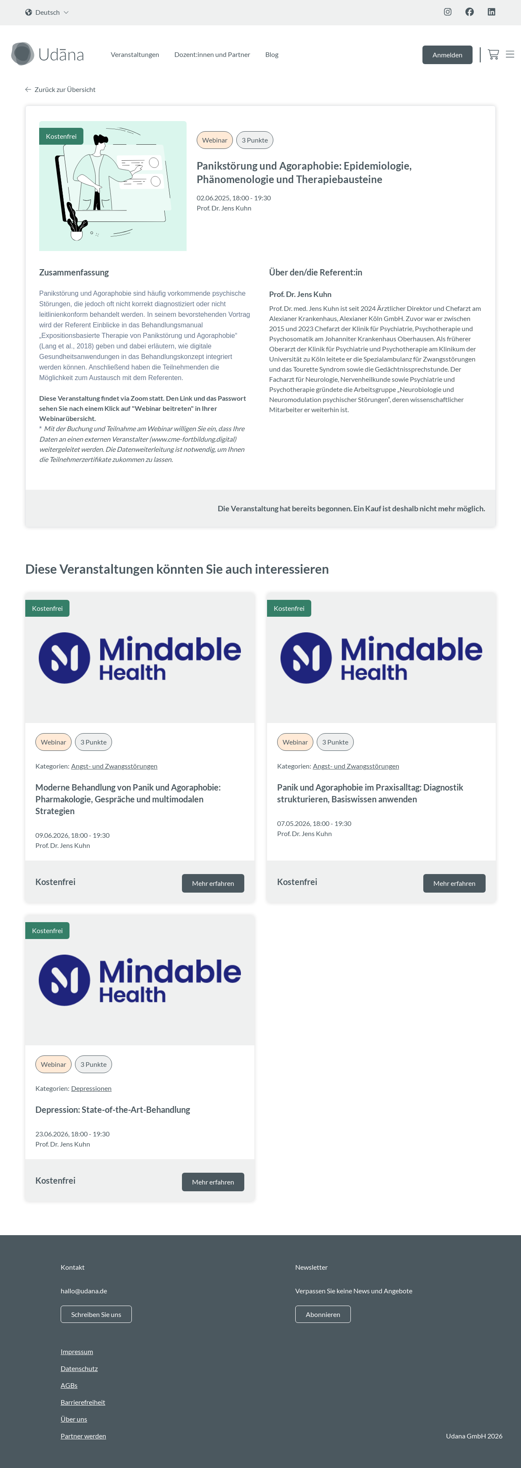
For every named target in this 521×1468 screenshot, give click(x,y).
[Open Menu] (510, 55)
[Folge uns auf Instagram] (448, 12)
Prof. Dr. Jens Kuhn (224, 208)
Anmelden (447, 55)
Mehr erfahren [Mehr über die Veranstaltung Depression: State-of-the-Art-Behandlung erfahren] (213, 1182)
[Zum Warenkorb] (493, 55)
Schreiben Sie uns (96, 1314)
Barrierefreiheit (83, 1402)
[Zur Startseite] (49, 53)
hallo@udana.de (84, 1291)
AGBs (69, 1385)
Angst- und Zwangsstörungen (114, 766)
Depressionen (91, 1088)
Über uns (74, 1419)
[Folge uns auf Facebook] (469, 12)
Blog (271, 54)
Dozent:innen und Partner (212, 54)
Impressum (77, 1351)
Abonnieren (323, 1314)
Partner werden (83, 1436)
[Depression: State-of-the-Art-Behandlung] (139, 980)
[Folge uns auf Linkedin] (491, 12)
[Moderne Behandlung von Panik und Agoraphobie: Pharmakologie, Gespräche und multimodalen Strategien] (139, 658)
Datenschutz (79, 1368)
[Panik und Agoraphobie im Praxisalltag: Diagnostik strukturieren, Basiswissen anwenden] (381, 658)
